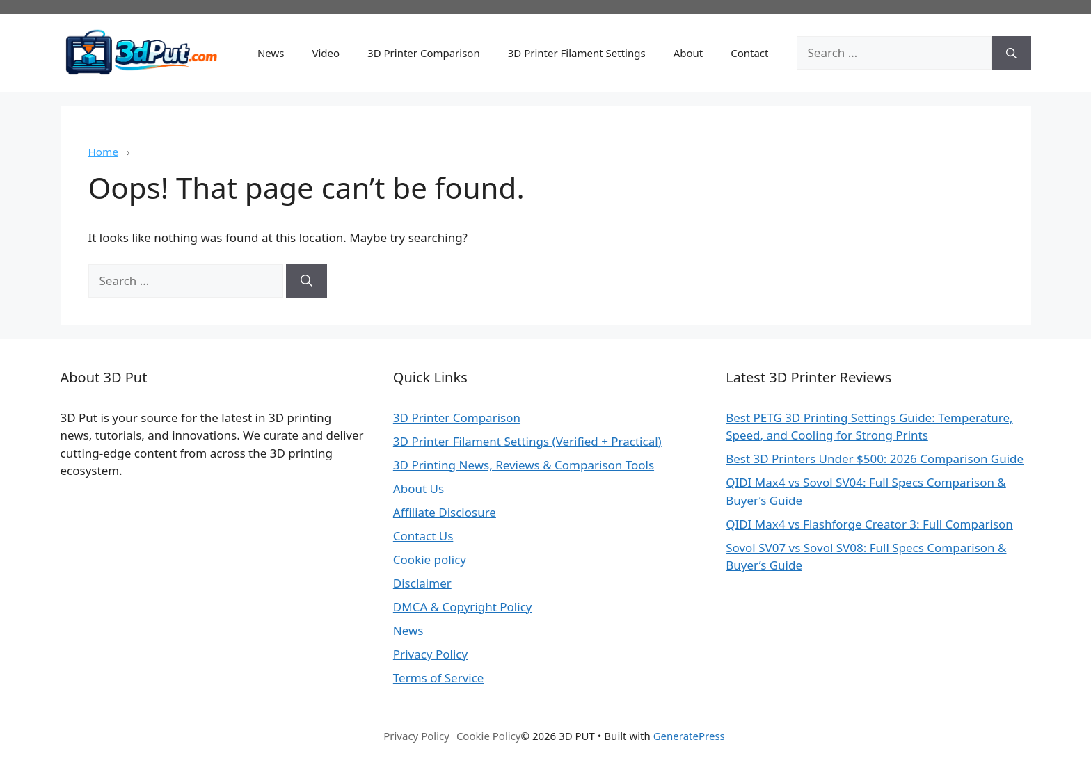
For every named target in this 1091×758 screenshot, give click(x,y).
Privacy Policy (430, 654)
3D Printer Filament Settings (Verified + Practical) (527, 441)
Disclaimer (422, 583)
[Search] (1011, 53)
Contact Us (423, 536)
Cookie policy (429, 559)
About (688, 53)
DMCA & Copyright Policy (462, 607)
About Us (418, 489)
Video (326, 53)
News (271, 53)
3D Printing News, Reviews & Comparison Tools (523, 465)
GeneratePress (689, 736)
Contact (749, 53)
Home (103, 152)
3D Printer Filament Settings (577, 53)
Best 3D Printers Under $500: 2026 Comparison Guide (875, 459)
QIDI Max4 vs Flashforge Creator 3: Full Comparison (869, 524)
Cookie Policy (488, 736)
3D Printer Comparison (423, 53)
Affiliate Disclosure (444, 512)
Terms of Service (438, 678)
